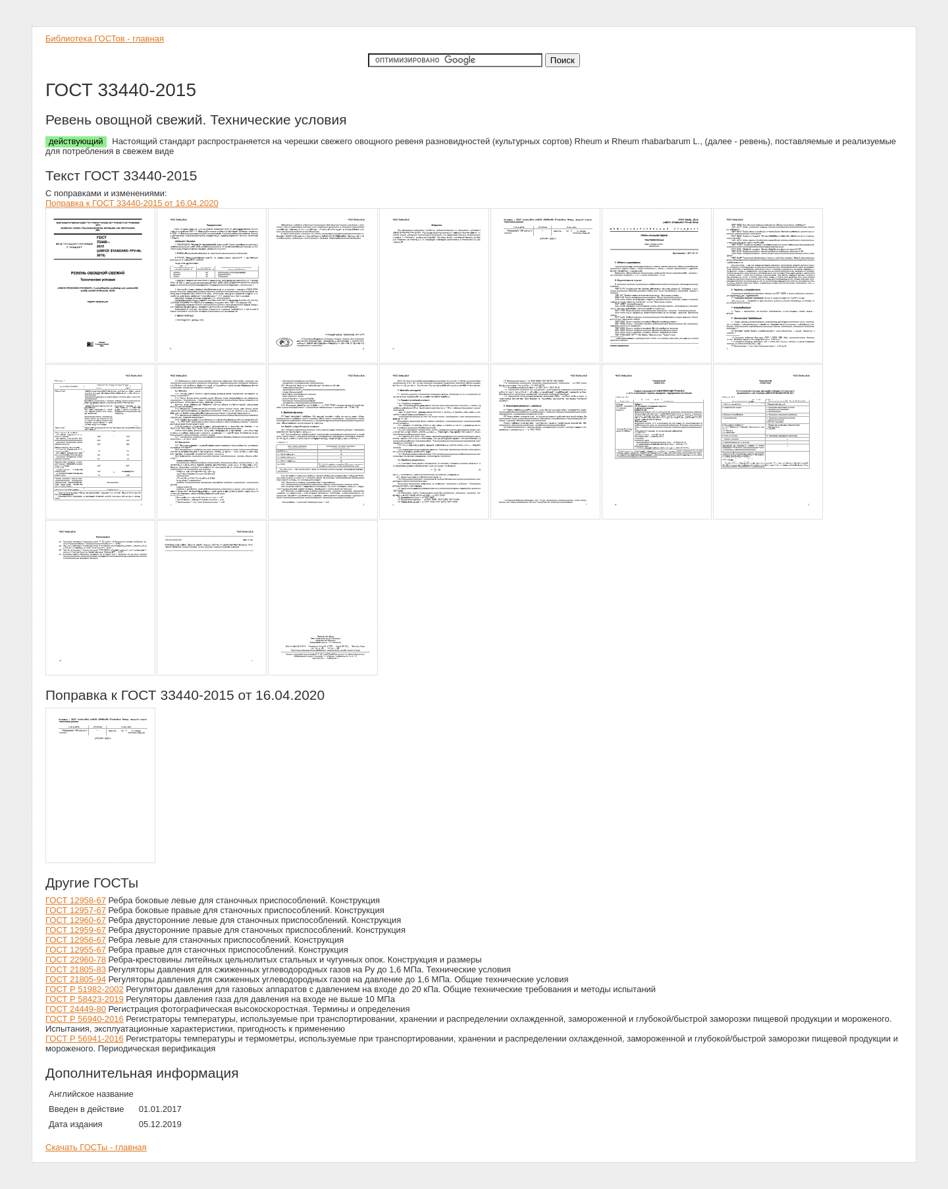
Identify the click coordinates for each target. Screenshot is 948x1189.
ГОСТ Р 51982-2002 (84, 989)
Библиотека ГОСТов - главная (104, 38)
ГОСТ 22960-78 (75, 959)
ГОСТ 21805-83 (75, 969)
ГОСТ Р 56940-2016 (84, 1019)
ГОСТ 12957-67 (75, 910)
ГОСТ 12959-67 (75, 930)
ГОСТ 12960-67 (75, 920)
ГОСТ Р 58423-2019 (84, 999)
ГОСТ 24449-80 (75, 1009)
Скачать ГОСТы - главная (96, 1147)
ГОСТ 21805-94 (75, 979)
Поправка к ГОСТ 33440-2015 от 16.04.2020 (132, 203)
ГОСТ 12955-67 (75, 950)
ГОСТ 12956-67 (75, 940)
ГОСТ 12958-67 (75, 900)
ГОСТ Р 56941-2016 (84, 1039)
